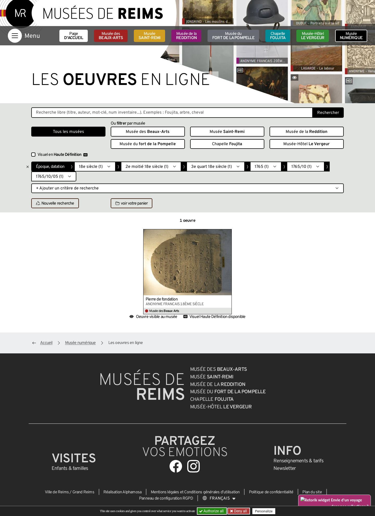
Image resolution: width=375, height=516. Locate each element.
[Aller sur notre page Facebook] (176, 466)
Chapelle (277, 36)
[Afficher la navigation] (15, 36)
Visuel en (63, 154)
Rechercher (328, 112)
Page (73, 36)
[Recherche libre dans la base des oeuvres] (172, 112)
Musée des (111, 36)
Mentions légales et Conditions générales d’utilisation (195, 492)
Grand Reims (83, 492)
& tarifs (298, 461)
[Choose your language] (219, 498)
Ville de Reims (57, 492)
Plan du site (312, 492)
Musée (149, 36)
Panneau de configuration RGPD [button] (166, 498)
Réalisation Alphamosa (122, 492)
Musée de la (186, 36)
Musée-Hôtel (312, 36)
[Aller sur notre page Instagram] (193, 466)
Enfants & (70, 468)
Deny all (240, 511)
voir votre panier (131, 203)
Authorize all (212, 511)
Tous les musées (68, 131)
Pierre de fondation (162, 299)
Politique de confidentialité (271, 492)
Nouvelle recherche (55, 203)
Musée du (233, 36)
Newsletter (284, 468)
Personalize (263, 511)
